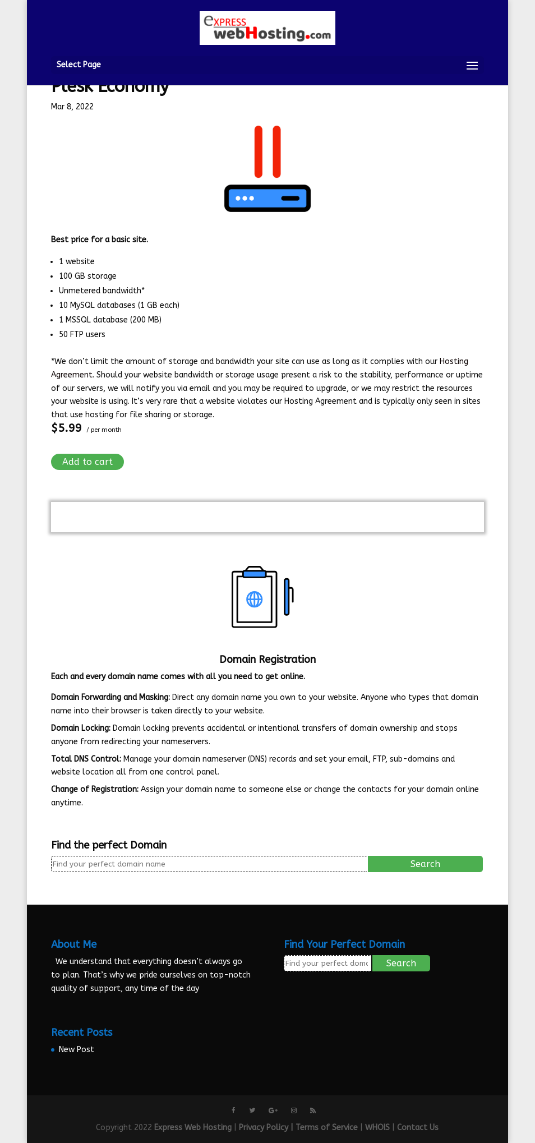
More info (69, 817)
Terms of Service (327, 1127)
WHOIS (377, 1127)
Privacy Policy (263, 1127)
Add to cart (87, 462)
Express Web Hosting (193, 1127)
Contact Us (418, 1127)
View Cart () (267, 516)
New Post (76, 1049)
